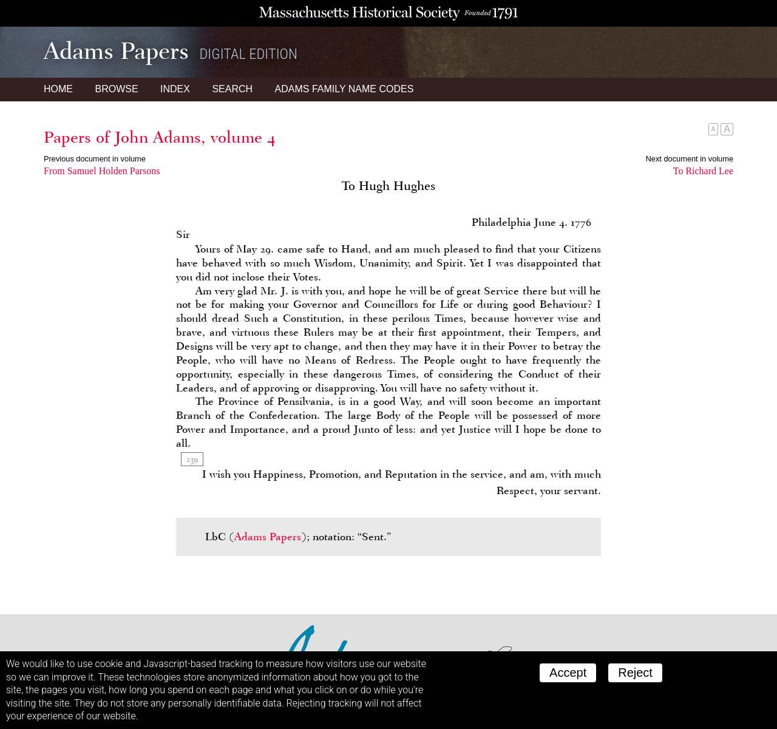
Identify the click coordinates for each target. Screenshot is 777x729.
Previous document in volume (95, 158)
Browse (116, 89)
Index (175, 89)
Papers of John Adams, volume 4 (160, 137)
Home (58, 89)
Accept (567, 672)
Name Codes (344, 89)
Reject (635, 672)
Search (232, 89)
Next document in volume (689, 158)
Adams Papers (267, 536)
